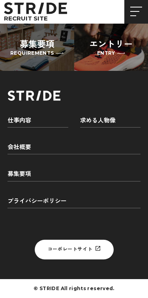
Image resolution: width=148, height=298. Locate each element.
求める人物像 (98, 120)
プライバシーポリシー (37, 201)
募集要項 (19, 174)
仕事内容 (19, 120)
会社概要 (19, 147)
